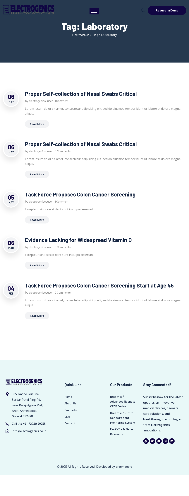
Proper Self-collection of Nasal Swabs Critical (81, 93)
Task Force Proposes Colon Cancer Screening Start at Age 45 (99, 285)
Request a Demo (167, 10)
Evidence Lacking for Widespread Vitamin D (78, 239)
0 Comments (63, 151)
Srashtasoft (124, 466)
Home (68, 396)
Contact (69, 423)
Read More (37, 124)
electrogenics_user (41, 100)
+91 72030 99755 (34, 424)
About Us (70, 403)
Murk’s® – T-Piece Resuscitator (121, 431)
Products (70, 410)
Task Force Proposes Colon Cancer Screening (80, 194)
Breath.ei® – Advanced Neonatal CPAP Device (123, 401)
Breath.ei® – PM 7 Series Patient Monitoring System (122, 417)
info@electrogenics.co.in (29, 431)
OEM (67, 416)
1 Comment (61, 100)
